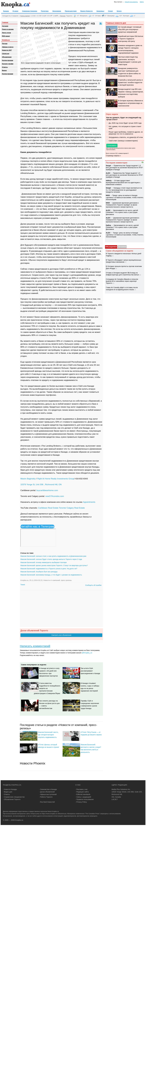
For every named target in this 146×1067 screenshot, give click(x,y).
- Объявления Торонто (11, 799)
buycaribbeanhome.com (47, 490)
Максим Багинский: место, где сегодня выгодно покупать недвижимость (48, 734)
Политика (44, 11)
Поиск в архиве (8, 29)
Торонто (69, 16)
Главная (5, 22)
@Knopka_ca (87, 653)
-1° (134, 16)
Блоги (119, 11)
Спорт (110, 11)
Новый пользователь (131, 2)
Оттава (97, 16)
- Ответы (6, 794)
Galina (108, 225)
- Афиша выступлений (48, 794)
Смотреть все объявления (61, 635)
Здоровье (100, 11)
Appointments (89, 502)
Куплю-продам (7, 60)
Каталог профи (7, 64)
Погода (62, 16)
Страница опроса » (113, 156)
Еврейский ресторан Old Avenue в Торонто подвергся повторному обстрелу (130, 38)
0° (106, 16)
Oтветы (5, 67)
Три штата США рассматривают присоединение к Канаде (90, 670)
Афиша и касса (7, 47)
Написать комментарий (35, 646)
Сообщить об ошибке (93, 585)
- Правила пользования (84, 799)
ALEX (108, 173)
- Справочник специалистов (14, 797)
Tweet (22, 585)
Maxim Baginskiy (28, 478)
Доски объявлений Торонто (34, 630)
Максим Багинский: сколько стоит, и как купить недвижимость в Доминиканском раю (53, 556)
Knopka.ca (6, 40)
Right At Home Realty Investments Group (55, 478)
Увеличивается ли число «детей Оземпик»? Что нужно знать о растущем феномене (122, 212)
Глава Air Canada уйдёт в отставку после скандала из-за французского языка (122, 288)
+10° (120, 16)
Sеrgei (108, 166)
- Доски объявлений (47, 792)
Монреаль (83, 16)
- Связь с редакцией (83, 797)
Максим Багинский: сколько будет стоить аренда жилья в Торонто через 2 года (51, 559)
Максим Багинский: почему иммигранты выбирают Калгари (43, 562)
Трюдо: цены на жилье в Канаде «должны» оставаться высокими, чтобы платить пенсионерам (124, 197)
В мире (15, 11)
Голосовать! (111, 145)
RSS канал (6, 36)
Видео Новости (86, 11)
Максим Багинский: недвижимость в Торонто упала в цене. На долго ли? (48, 569)
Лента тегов (6, 33)
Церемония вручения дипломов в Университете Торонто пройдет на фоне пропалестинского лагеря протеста (122, 205)
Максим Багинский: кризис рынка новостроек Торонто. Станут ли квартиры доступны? (54, 565)
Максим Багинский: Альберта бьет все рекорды (38, 572)
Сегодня (5, 26)
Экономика (56, 11)
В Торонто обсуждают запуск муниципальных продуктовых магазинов (123, 261)
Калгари (126, 16)
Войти (142, 2)
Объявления (6, 57)
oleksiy (109, 180)
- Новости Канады (10, 789)
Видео (4, 70)
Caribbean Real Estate (48, 508)
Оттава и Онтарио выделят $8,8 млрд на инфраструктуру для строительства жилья (122, 274)
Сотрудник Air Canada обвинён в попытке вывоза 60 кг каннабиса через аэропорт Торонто (122, 281)
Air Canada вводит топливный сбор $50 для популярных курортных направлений (129, 29)
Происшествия (71, 11)
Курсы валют (25, 16)
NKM (108, 195)
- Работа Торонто (45, 797)
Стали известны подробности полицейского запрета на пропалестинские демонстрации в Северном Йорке (47, 688)
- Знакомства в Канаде (48, 789)
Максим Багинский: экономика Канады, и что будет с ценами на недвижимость (51, 575)
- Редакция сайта (82, 792)
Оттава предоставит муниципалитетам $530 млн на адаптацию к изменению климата (123, 183)
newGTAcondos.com (54, 496)
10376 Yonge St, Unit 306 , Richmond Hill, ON (41, 484)
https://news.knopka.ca (49, 813)
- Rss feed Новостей (47, 802)
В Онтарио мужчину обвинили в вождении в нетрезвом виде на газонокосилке (130, 103)
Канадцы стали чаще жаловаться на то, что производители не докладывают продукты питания (124, 190)
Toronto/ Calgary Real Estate (72, 508)
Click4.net (5, 53)
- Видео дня (7, 792)
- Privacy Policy (81, 802)
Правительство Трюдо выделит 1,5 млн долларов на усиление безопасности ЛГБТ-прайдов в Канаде (124, 168)
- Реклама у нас (81, 789)
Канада (6, 11)
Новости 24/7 (7, 50)
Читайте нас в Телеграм (37, 526)
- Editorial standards (82, 794)
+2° (78, 16)
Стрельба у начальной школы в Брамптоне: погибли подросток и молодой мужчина (130, 82)
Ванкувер (110, 16)
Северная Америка (29, 11)
